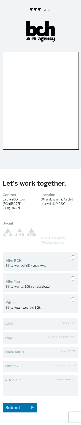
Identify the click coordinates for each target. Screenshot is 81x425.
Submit (19, 407)
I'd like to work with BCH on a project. (36, 262)
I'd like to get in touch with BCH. (36, 304)
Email (10, 338)
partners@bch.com (14, 199)
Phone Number (16, 352)
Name (10, 324)
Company (11, 366)
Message (13, 380)
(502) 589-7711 (12, 204)
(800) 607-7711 (12, 208)
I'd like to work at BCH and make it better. (36, 283)
